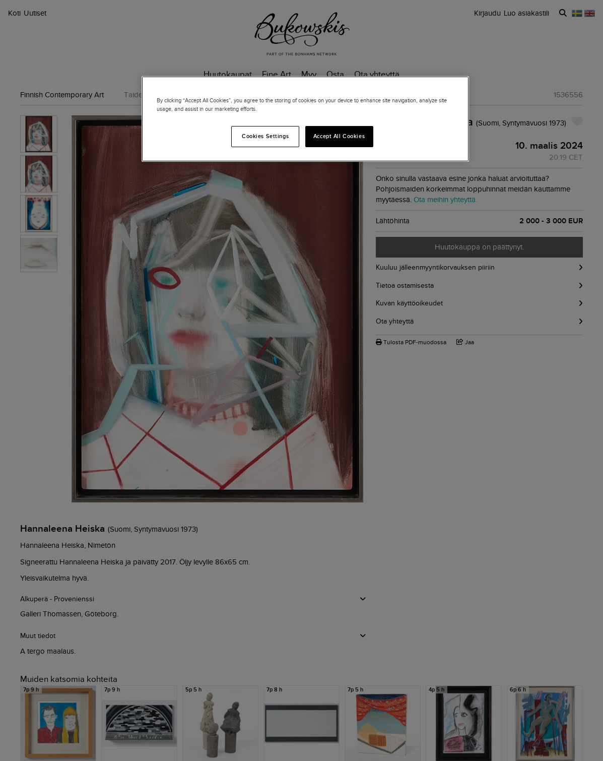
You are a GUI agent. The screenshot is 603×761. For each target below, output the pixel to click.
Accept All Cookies (339, 136)
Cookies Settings (265, 136)
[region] (305, 119)
